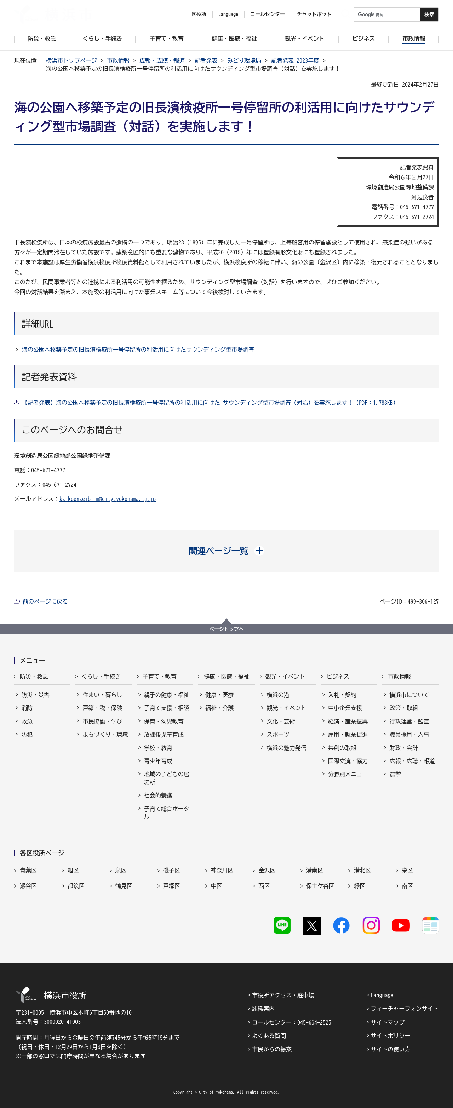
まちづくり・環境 (105, 734)
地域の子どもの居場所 (166, 778)
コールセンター (267, 14)
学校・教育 (158, 748)
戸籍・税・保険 (102, 708)
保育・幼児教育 (164, 721)
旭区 (73, 870)
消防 (27, 708)
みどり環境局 (244, 60)
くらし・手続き (101, 676)
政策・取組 (403, 708)
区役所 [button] (198, 14)
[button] (226, 550)
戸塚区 (171, 886)
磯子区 (171, 870)
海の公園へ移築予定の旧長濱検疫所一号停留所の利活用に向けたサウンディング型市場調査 (138, 349)
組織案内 (263, 1008)
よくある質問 (269, 1036)
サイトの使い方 (391, 1049)
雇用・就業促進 (348, 734)
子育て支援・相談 (166, 708)
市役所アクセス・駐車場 (283, 995)
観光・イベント (285, 676)
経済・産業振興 (348, 721)
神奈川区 (222, 870)
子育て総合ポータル (166, 812)
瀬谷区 (28, 886)
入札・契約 (342, 695)
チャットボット (314, 14)
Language (382, 995)
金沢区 (266, 870)
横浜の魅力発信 (286, 748)
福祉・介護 (219, 708)
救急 (27, 721)
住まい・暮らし (102, 695)
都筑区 (76, 886)
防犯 (27, 734)
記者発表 (206, 60)
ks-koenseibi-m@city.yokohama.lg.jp (107, 499)
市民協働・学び (102, 721)
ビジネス (338, 676)
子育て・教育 (160, 676)
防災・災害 (35, 695)
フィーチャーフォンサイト (405, 1008)
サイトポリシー (391, 1036)
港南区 (314, 870)
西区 (264, 886)
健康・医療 (219, 695)
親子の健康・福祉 (166, 695)
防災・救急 (34, 676)
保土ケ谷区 (320, 886)
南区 (407, 886)
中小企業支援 (345, 708)
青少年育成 (158, 761)
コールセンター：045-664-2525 (291, 1022)
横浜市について (409, 695)
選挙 (395, 774)
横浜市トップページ (71, 60)
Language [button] (228, 14)
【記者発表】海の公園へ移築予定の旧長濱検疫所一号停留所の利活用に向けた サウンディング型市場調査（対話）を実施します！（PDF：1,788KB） (210, 402)
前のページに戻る (45, 601)
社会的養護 (158, 795)
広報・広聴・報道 (162, 60)
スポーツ (278, 734)
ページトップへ (226, 629)
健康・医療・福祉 (226, 676)
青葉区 (28, 870)
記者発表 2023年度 (295, 60)
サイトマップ (388, 1022)
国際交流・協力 (348, 761)
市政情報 (118, 60)
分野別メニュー (348, 774)
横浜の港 (278, 695)
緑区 (359, 886)
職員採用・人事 (409, 734)
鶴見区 (123, 886)
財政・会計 (403, 748)
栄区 (407, 870)
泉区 (121, 870)
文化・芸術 (281, 721)
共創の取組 (342, 748)
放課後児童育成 (164, 734)
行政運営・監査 (409, 721)
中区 (216, 886)
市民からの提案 (272, 1049)
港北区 (362, 870)
